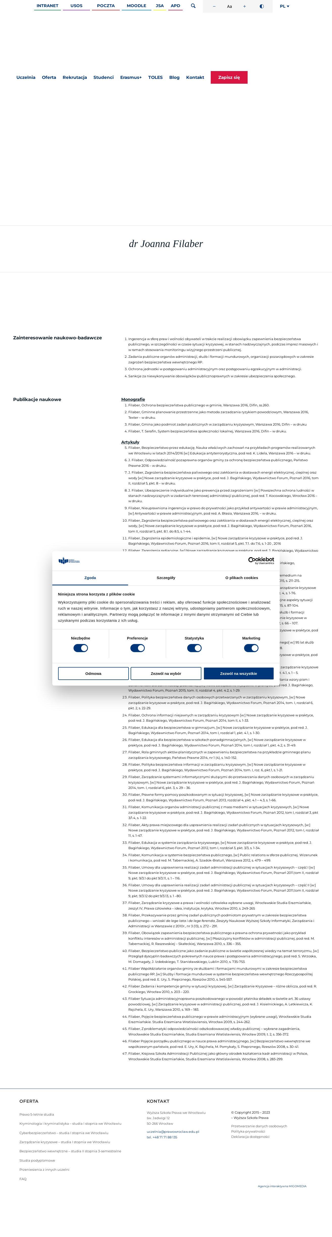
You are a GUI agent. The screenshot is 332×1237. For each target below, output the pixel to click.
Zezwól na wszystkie (238, 673)
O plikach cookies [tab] (241, 578)
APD (175, 5)
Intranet (47, 5)
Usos (76, 5)
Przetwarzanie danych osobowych (259, 1126)
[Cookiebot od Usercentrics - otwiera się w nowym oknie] (252, 561)
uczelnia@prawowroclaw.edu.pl (173, 1132)
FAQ (23, 1179)
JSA (160, 5)
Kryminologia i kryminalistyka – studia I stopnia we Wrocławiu (70, 1123)
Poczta (106, 5)
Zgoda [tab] (90, 578)
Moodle (136, 5)
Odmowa (93, 673)
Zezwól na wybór (166, 673)
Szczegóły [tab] (166, 578)
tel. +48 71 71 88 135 (162, 1137)
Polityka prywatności (248, 1131)
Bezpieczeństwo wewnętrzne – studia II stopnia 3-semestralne (70, 1151)
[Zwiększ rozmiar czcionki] (244, 6)
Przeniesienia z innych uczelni (44, 1169)
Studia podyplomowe (37, 1160)
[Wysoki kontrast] (262, 6)
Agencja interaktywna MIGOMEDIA (282, 1186)
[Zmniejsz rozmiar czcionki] (214, 6)
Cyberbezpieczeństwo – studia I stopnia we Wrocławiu (63, 1133)
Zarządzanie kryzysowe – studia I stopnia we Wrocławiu (64, 1142)
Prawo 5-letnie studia (36, 1114)
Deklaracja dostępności (250, 1137)
